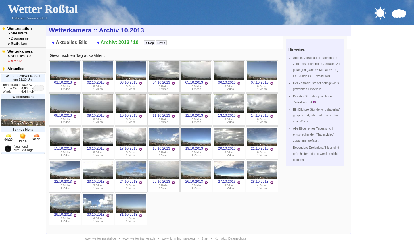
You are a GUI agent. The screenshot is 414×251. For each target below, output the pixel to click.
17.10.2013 (131, 139)
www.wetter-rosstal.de (100, 238)
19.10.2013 (196, 139)
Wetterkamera (20, 51)
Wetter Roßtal (43, 9)
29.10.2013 (65, 205)
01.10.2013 (65, 72)
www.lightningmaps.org (178, 238)
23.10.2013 (98, 172)
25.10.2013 (164, 172)
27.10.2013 (229, 172)
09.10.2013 (98, 105)
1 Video (65, 88)
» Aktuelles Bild (19, 56)
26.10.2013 (196, 172)
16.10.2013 (98, 139)
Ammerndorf (36, 18)
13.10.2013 (229, 105)
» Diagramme (18, 38)
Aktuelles (15, 69)
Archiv (108, 42)
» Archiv (15, 61)
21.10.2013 (262, 139)
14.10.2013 (262, 105)
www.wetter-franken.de (138, 238)
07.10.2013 (262, 72)
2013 (123, 42)
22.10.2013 (65, 172)
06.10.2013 (229, 72)
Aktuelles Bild (72, 42)
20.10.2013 (229, 139)
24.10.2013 (131, 172)
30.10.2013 (98, 205)
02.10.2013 (98, 72)
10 (136, 42)
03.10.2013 (131, 72)
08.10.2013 (65, 105)
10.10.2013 (131, 105)
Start (204, 238)
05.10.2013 (196, 72)
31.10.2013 (131, 205)
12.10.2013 (196, 105)
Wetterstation (19, 28)
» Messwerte (18, 33)
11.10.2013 (164, 105)
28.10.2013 (262, 172)
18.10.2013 (164, 139)
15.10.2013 (65, 139)
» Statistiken (17, 44)
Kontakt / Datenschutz (230, 238)
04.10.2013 (164, 72)
